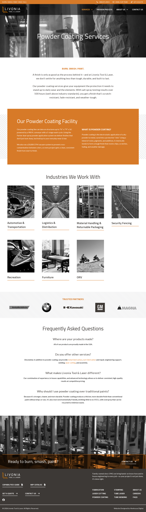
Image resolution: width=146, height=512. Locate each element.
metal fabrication (75, 360)
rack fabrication (89, 360)
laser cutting (71, 363)
